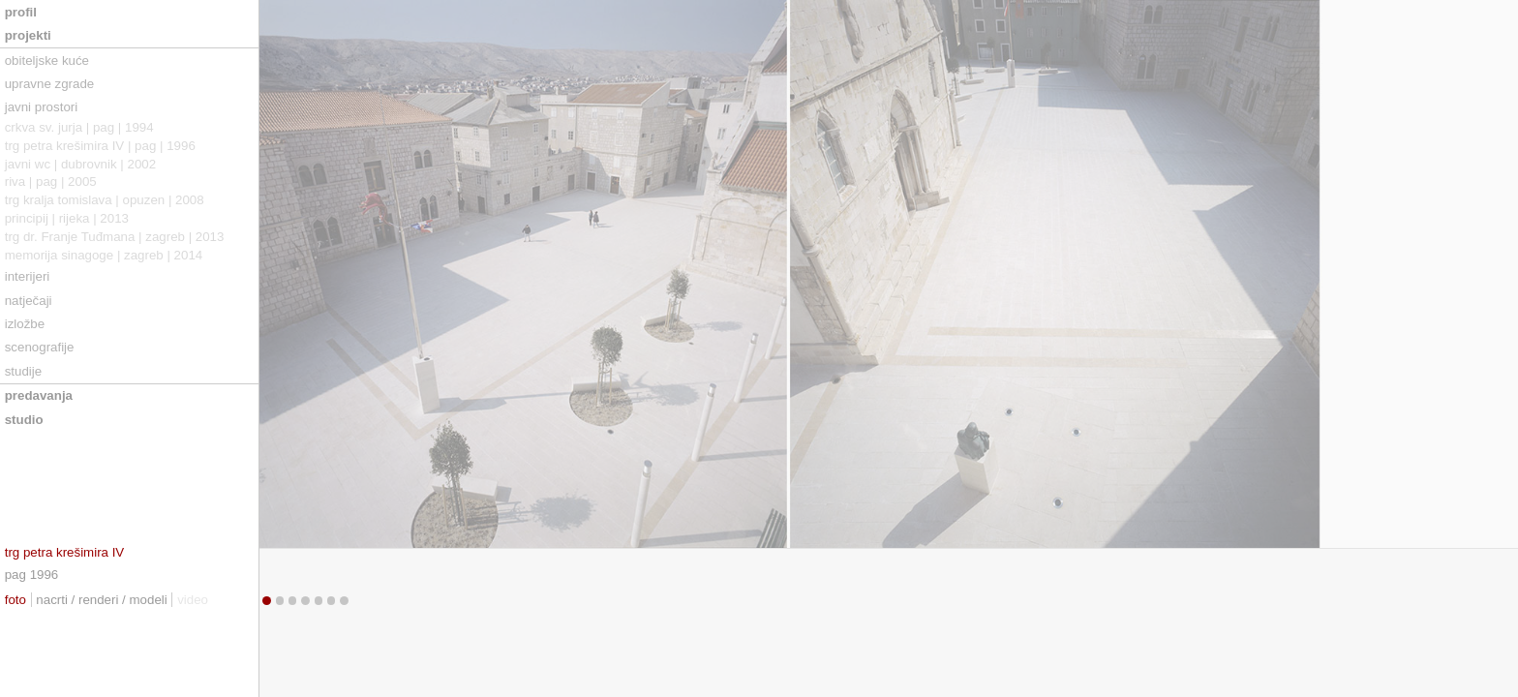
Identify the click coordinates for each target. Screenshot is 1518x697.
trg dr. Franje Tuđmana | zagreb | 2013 (115, 236)
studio (24, 419)
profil (21, 12)
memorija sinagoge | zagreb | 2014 (104, 255)
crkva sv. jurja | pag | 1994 (79, 127)
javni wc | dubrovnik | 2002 (80, 164)
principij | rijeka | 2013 (67, 218)
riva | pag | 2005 (51, 181)
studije (23, 371)
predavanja (39, 395)
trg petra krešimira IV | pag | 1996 (100, 145)
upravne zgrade (50, 83)
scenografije (40, 347)
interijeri (27, 276)
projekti (28, 35)
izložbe (25, 324)
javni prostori (41, 107)
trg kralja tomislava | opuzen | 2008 (104, 200)
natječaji (28, 300)
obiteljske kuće (47, 60)
